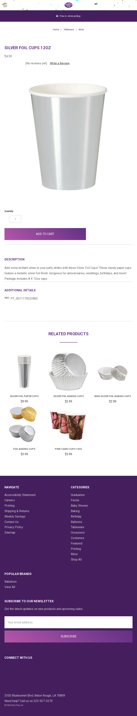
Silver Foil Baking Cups (68, 396)
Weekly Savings (14, 516)
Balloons (76, 522)
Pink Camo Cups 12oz (68, 449)
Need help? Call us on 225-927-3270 (28, 701)
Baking (75, 511)
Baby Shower (79, 505)
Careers (9, 500)
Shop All (76, 559)
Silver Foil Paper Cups (24, 396)
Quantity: (9, 211)
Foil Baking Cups (24, 449)
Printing (9, 505)
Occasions (78, 532)
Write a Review (60, 63)
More (74, 554)
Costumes (77, 538)
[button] (95, 234)
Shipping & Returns (16, 511)
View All (9, 587)
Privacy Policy (13, 527)
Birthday (76, 516)
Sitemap (9, 532)
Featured (76, 543)
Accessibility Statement (20, 495)
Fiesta (75, 500)
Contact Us (11, 522)
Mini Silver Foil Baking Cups (112, 396)
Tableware (77, 527)
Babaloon (10, 581)
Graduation (78, 495)
